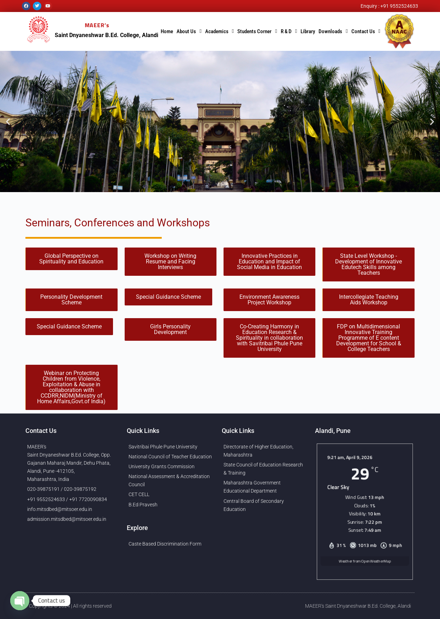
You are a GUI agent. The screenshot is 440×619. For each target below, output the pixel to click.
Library (308, 31)
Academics (219, 31)
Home (167, 31)
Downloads (333, 31)
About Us (189, 31)
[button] (8, 121)
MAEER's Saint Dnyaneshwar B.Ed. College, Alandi (358, 606)
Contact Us (365, 31)
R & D (289, 31)
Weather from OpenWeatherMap (364, 566)
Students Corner (257, 31)
